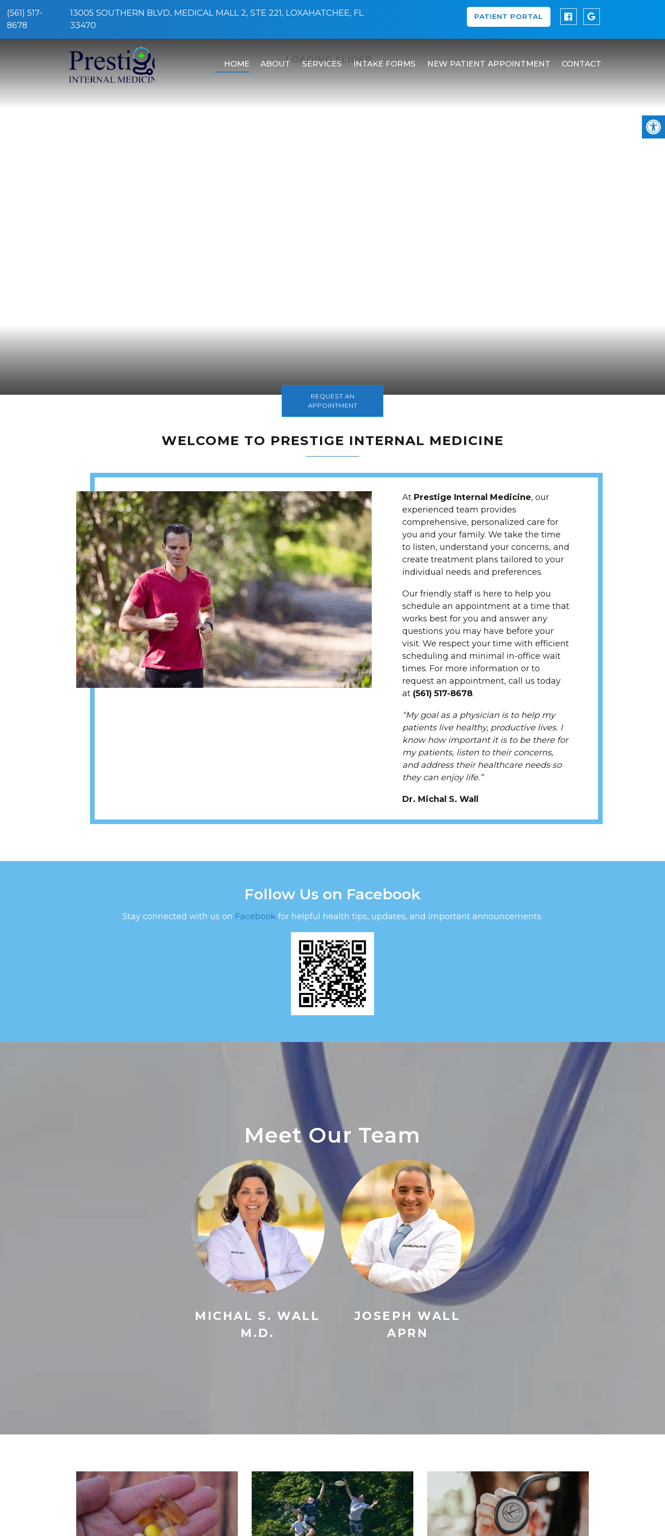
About (273, 60)
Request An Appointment (332, 400)
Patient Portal (508, 16)
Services (319, 60)
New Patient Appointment (484, 60)
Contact (577, 60)
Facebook (256, 916)
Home (234, 60)
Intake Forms (381, 60)
